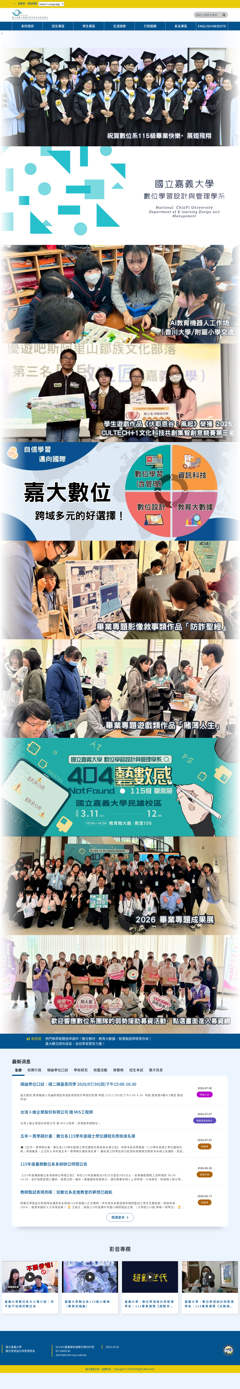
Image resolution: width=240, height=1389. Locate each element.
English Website (212, 26)
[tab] (34, 1071)
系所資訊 (27, 26)
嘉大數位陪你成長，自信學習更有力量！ (75, 1043)
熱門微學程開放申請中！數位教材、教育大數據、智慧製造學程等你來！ (98, 1038)
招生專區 (58, 26)
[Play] (30, 1277)
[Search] (211, 15)
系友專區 (180, 26)
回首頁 (21, 3)
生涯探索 (119, 26)
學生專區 (88, 26)
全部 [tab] (18, 1070)
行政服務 (150, 26)
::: (14, 3)
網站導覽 (32, 3)
